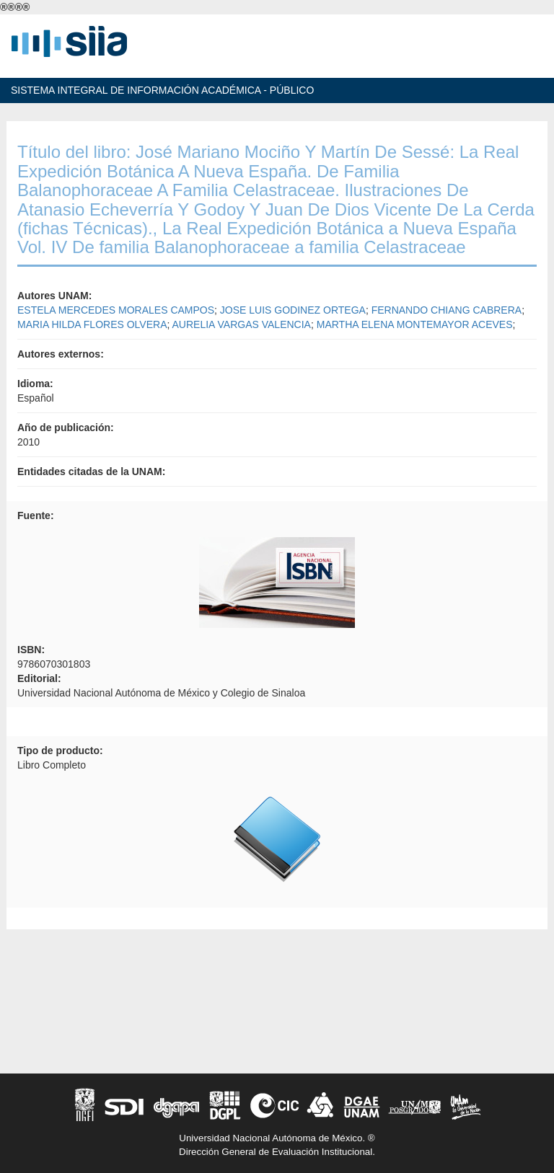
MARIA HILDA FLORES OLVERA (92, 324)
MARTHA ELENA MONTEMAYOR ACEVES (415, 324)
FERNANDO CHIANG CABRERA (446, 310)
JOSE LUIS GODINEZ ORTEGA (293, 310)
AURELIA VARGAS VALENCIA (241, 324)
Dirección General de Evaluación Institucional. (277, 1151)
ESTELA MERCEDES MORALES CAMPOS (115, 310)
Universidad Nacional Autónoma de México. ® (276, 1138)
